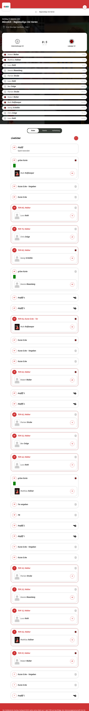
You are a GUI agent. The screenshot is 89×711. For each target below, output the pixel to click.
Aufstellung (56, 130)
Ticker (33, 130)
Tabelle (44, 130)
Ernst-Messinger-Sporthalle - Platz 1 (17, 27)
